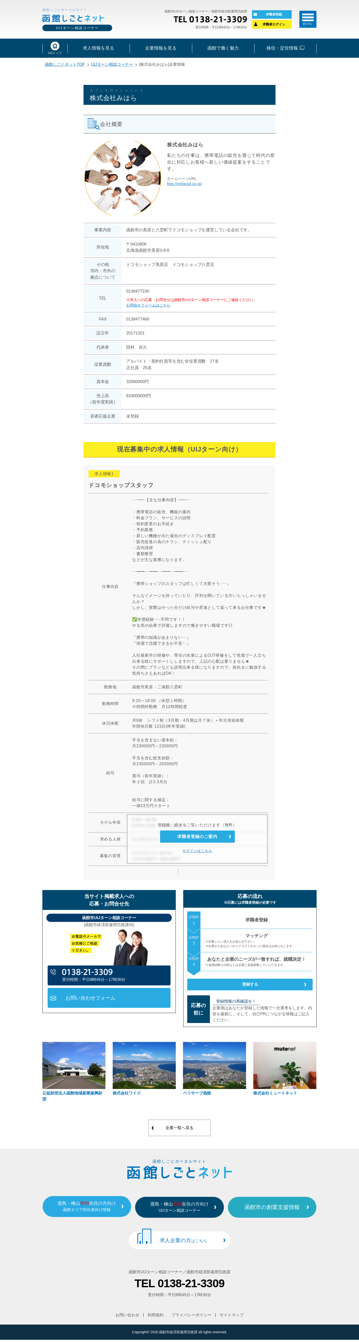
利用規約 (156, 1317)
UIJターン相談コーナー (112, 66)
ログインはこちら (197, 856)
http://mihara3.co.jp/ (184, 185)
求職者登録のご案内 (197, 839)
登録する (250, 987)
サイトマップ (232, 1317)
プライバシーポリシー (192, 1317)
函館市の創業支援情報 (281, 1211)
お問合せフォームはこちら (148, 306)
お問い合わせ (127, 1317)
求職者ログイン (274, 25)
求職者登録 (274, 15)
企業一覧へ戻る (179, 1133)
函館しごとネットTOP (65, 66)
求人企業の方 (183, 1244)
